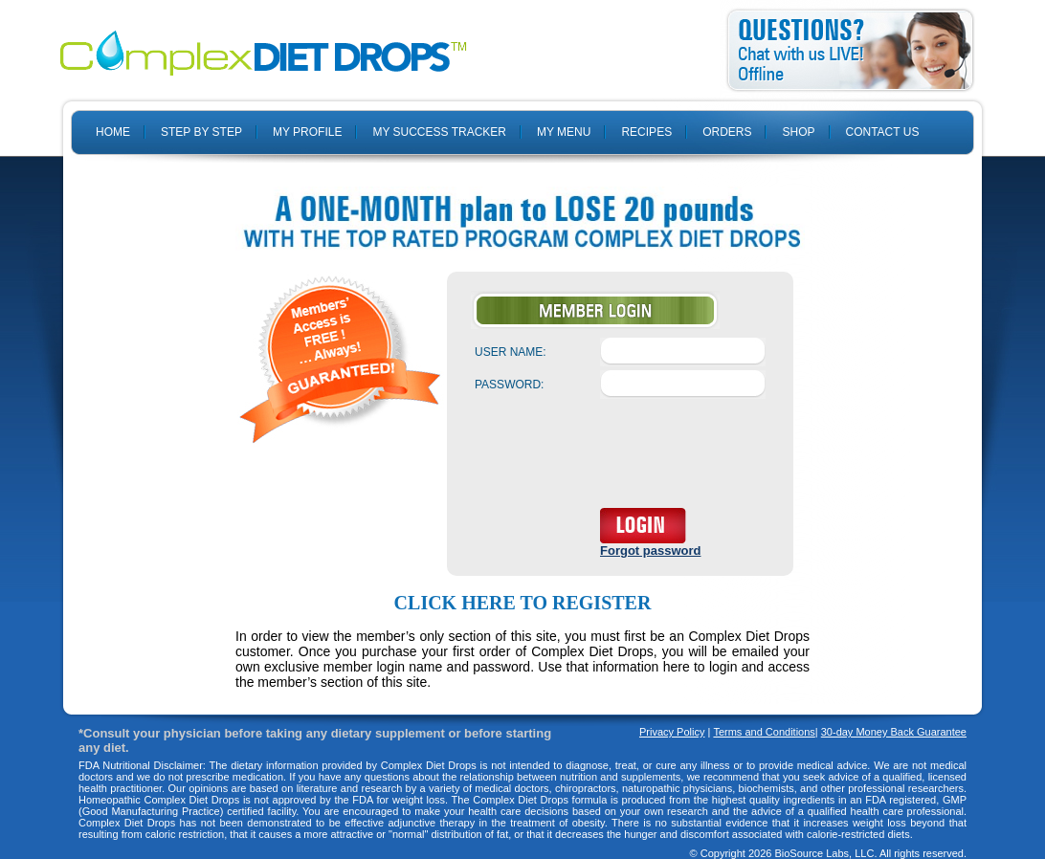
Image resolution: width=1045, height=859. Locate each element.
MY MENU (563, 132)
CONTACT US (883, 132)
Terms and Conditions (763, 732)
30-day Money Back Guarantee (894, 732)
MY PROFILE (307, 132)
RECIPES (646, 132)
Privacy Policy (671, 732)
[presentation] (620, 457)
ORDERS (726, 132)
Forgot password (650, 550)
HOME (113, 132)
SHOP (798, 132)
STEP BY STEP (201, 132)
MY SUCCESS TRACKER (439, 132)
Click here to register (523, 602)
